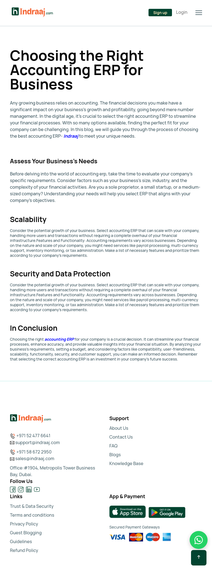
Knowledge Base (126, 463)
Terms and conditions (32, 515)
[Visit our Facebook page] (13, 489)
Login (181, 12)
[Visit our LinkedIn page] (29, 489)
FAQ (113, 446)
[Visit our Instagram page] (21, 489)
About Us (118, 428)
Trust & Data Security (32, 506)
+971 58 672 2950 (34, 452)
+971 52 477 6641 (33, 436)
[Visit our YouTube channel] (37, 489)
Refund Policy (24, 550)
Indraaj (70, 136)
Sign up (160, 12)
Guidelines (21, 541)
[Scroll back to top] (198, 557)
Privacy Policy (24, 524)
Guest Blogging (26, 533)
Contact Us (121, 437)
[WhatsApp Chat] (198, 540)
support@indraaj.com (37, 442)
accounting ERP (59, 339)
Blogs (115, 455)
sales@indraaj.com (34, 458)
